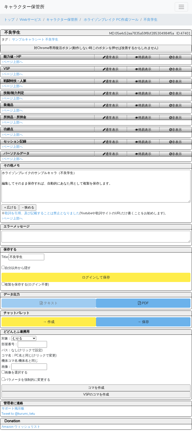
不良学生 (151, 19)
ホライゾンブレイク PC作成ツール (110, 19)
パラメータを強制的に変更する (26, 380)
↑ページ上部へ (12, 62)
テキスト (49, 303)
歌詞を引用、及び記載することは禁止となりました (42, 213)
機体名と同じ (28, 360)
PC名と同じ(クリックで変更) (35, 355)
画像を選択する (15, 372)
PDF (143, 303)
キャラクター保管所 (24, 7)
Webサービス (30, 19)
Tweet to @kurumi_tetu (18, 414)
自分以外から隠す (16, 268)
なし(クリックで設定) (26, 350)
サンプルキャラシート (28, 39)
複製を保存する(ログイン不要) (25, 284)
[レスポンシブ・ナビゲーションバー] (181, 7)
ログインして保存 (96, 277)
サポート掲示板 (13, 408)
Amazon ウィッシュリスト (21, 426)
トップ (9, 19)
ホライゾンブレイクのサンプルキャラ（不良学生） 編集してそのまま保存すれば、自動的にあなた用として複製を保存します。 (96, 186)
